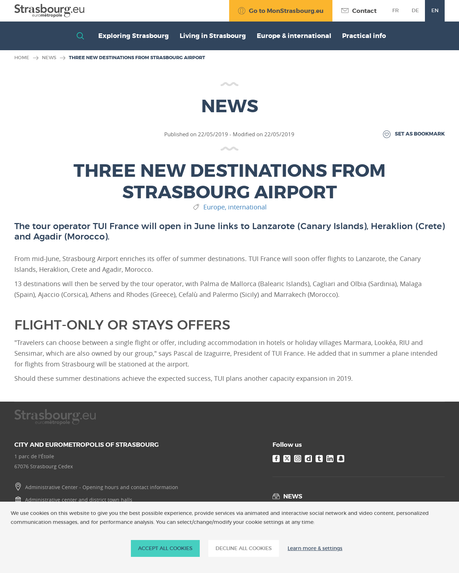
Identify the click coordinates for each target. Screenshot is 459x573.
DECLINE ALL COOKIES (244, 548)
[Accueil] (49, 11)
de (415, 10)
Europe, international (235, 207)
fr (395, 10)
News (49, 58)
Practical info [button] (364, 36)
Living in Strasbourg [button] (213, 36)
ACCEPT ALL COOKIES (165, 548)
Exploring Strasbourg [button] (133, 36)
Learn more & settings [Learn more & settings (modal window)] (315, 548)
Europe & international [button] (294, 36)
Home (21, 58)
